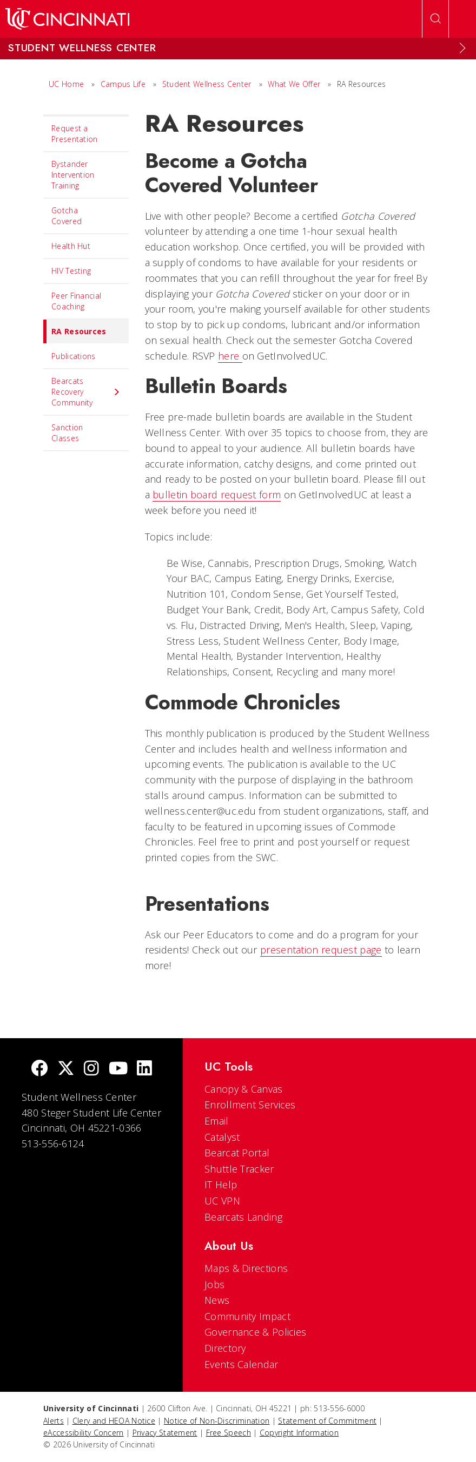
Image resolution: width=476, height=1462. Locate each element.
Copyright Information (299, 1432)
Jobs (214, 1284)
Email (216, 1120)
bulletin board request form (217, 494)
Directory (225, 1348)
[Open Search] (435, 19)
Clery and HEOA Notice (113, 1421)
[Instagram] (91, 1069)
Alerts (53, 1421)
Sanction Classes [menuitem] (67, 432)
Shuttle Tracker (239, 1168)
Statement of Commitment (327, 1421)
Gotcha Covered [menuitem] (66, 215)
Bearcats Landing (243, 1216)
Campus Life (123, 84)
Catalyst (222, 1137)
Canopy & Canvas (243, 1088)
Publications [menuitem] (73, 356)
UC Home (66, 84)
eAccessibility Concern (83, 1432)
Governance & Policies (255, 1331)
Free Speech (228, 1432)
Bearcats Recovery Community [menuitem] (86, 392)
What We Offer (294, 84)
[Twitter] (66, 1069)
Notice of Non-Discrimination (216, 1421)
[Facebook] (39, 1069)
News (216, 1300)
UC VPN (222, 1200)
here (230, 355)
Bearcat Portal (236, 1152)
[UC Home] (67, 19)
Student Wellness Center (207, 84)
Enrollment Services (250, 1104)
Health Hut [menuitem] (70, 246)
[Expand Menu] (462, 48)
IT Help (220, 1184)
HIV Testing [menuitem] (71, 271)
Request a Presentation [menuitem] (74, 133)
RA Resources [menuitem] (75, 331)
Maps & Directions (246, 1268)
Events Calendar (241, 1364)
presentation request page (321, 949)
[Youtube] (118, 1069)
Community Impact (247, 1316)
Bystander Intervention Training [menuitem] (73, 175)
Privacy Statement (165, 1432)
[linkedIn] (144, 1069)
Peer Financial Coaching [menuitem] (76, 301)
